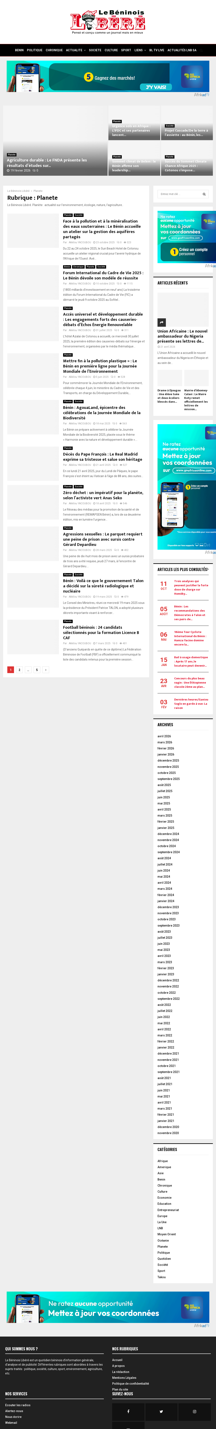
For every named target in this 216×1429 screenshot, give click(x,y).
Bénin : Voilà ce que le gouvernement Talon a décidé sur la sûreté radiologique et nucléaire (103, 586)
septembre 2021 (169, 1072)
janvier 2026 (166, 754)
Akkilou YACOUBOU (80, 242)
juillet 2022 (165, 1011)
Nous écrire (13, 1417)
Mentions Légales (124, 1377)
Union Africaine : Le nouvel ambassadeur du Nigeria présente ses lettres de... (182, 336)
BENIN (19, 50)
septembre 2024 (169, 852)
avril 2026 (164, 736)
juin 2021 (164, 1090)
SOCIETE (95, 50)
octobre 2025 (167, 773)
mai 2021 (164, 1096)
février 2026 (166, 748)
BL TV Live (156, 50)
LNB (160, 1228)
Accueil (117, 1360)
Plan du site (120, 1389)
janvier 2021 (166, 1121)
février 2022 (166, 1041)
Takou (162, 1277)
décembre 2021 (168, 1053)
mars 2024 (165, 888)
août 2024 (164, 858)
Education (164, 1203)
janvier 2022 (166, 1047)
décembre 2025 (168, 760)
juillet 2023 (165, 937)
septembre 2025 (169, 779)
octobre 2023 (167, 919)
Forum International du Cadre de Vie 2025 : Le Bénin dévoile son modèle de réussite (103, 275)
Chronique (78, 267)
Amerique (164, 1167)
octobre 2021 (167, 1066)
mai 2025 (164, 803)
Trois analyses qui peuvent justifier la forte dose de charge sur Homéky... (191, 587)
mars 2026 (165, 742)
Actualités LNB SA (182, 50)
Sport (161, 1271)
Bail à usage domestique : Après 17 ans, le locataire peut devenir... (191, 661)
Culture (162, 1191)
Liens (139, 50)
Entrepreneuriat (168, 1210)
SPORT (126, 50)
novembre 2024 (168, 840)
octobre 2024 (167, 846)
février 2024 (166, 895)
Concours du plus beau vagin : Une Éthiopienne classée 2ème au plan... (190, 682)
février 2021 (166, 1114)
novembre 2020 (168, 1133)
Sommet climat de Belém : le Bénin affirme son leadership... (134, 166)
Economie (165, 1197)
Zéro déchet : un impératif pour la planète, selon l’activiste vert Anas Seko (103, 495)
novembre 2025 (168, 766)
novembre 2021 (168, 1060)
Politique (164, 1252)
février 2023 (166, 968)
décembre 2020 (168, 1127)
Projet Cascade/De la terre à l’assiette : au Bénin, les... (186, 133)
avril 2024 (164, 882)
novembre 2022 (168, 986)
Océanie (163, 1240)
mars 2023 (165, 962)
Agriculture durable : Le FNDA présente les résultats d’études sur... (47, 163)
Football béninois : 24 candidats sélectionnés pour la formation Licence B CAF (101, 633)
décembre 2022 (168, 980)
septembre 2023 (169, 925)
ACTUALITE (74, 50)
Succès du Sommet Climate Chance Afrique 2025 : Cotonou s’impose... (186, 166)
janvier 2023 (166, 974)
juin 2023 (164, 943)
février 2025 (166, 821)
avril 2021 (164, 1102)
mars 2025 (165, 815)
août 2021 (164, 1078)
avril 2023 (164, 956)
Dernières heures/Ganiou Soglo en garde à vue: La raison (191, 703)
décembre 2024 (168, 834)
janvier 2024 (166, 901)
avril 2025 (164, 809)
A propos (118, 1366)
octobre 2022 (167, 992)
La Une (162, 1222)
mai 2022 (164, 1023)
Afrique (163, 1161)
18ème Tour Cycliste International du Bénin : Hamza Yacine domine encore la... (190, 638)
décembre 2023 (168, 907)
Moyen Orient (167, 1234)
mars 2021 (165, 1108)
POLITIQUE (34, 50)
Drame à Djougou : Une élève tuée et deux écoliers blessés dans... (169, 396)
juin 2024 (164, 870)
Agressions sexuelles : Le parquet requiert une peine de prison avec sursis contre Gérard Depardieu (102, 539)
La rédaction (120, 1372)
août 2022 (164, 1004)
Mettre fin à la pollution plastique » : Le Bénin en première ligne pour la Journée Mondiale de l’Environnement (100, 366)
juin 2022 (164, 1017)
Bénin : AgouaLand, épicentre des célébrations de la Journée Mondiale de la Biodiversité (102, 413)
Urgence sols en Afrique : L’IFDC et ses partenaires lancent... (131, 130)
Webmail (11, 1422)
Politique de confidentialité (130, 1383)
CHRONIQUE (54, 50)
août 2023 (164, 931)
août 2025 (164, 785)
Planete (11, 155)
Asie (161, 1173)
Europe (162, 1216)
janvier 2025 (166, 828)
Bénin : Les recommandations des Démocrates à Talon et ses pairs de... (189, 612)
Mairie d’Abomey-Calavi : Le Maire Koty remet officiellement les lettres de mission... (196, 400)
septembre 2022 (169, 998)
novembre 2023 (168, 913)
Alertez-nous (14, 1411)
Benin (67, 267)
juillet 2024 (165, 864)
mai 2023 (164, 949)
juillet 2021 (165, 1084)
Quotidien (164, 1258)
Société (170, 126)
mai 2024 (164, 876)
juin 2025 (164, 797)
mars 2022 (165, 1035)
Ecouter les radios (17, 1405)
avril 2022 (164, 1029)
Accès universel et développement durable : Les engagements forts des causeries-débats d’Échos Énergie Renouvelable (103, 319)
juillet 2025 (165, 791)
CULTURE (111, 50)
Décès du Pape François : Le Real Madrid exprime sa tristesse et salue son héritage (102, 457)
